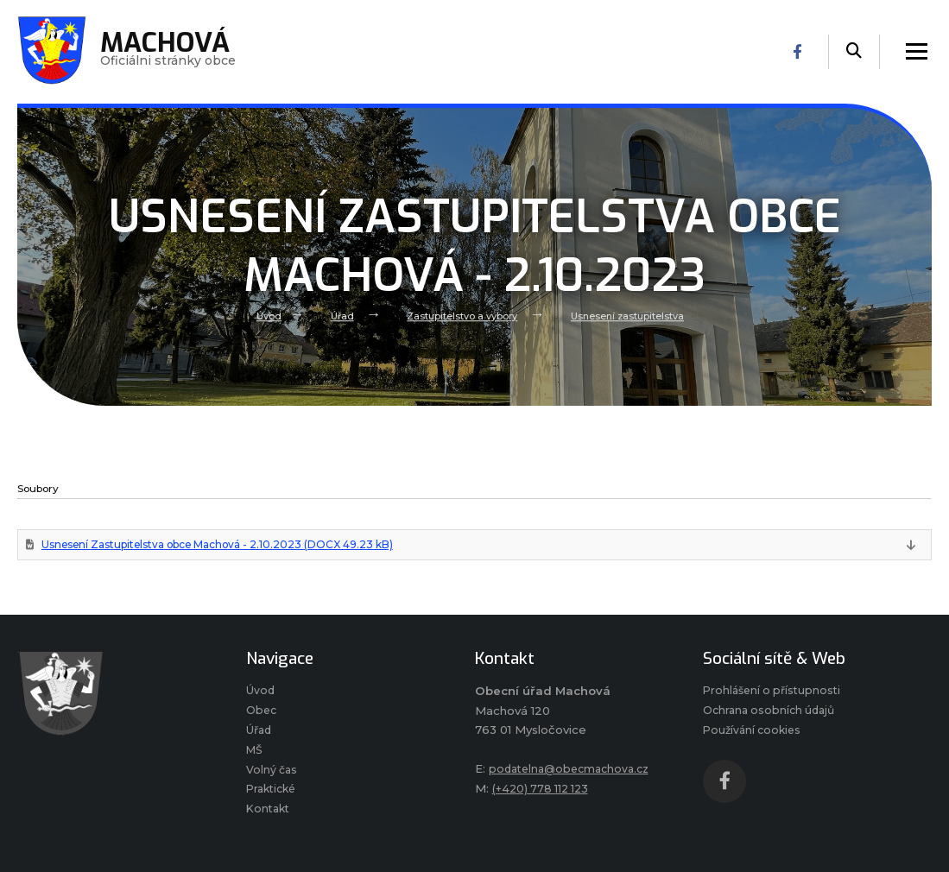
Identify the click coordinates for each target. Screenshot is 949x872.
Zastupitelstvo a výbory (460, 316)
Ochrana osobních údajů (773, 716)
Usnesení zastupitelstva (633, 316)
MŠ (255, 758)
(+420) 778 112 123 (543, 791)
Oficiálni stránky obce (171, 52)
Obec (262, 716)
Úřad (335, 316)
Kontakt (270, 821)
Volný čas (273, 779)
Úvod (260, 316)
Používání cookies (755, 736)
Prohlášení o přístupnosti (775, 694)
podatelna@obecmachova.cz (574, 771)
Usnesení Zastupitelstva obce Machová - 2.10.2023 (234, 545)
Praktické (273, 800)
